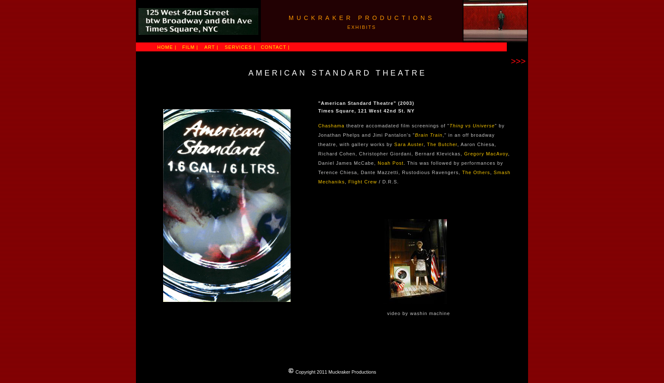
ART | (211, 47)
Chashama (331, 125)
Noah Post (391, 163)
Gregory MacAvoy (486, 153)
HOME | (167, 47)
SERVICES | (240, 47)
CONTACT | (275, 47)
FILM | (190, 47)
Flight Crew (362, 181)
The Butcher (442, 144)
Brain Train (429, 135)
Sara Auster (409, 144)
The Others (476, 172)
